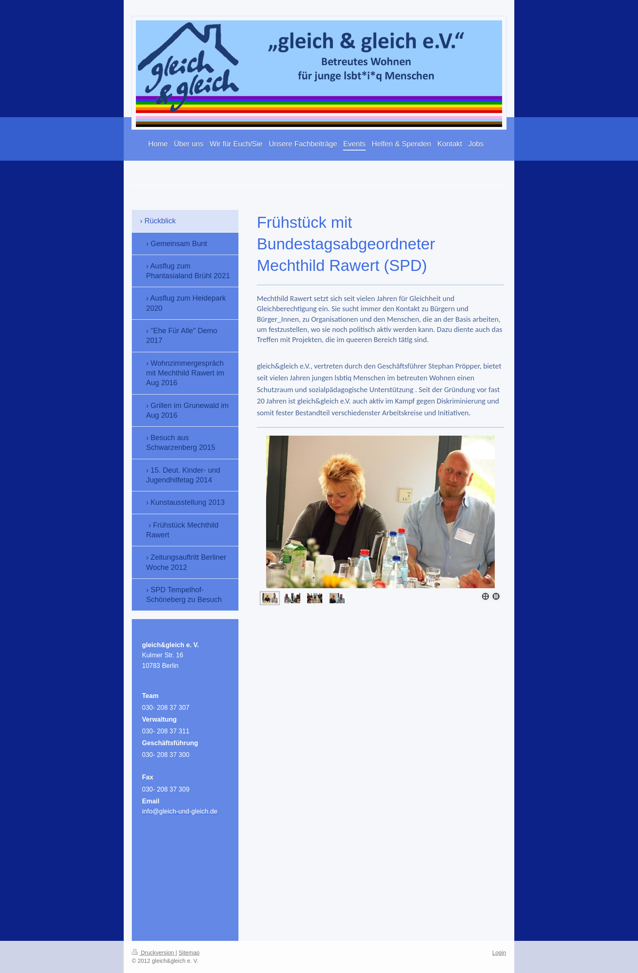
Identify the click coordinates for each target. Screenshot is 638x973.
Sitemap (189, 952)
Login (499, 952)
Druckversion (153, 952)
